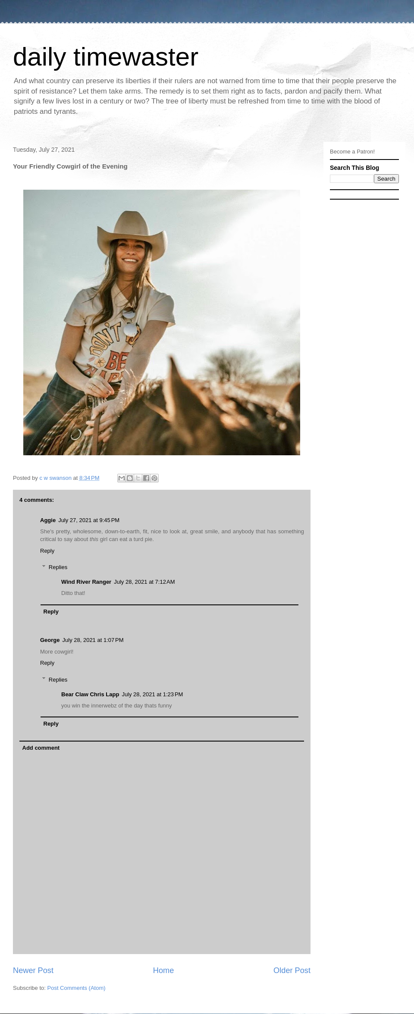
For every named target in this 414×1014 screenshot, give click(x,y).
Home (163, 970)
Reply (47, 551)
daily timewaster (105, 56)
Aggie (48, 520)
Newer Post (33, 970)
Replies (58, 567)
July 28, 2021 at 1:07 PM (93, 640)
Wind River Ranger (86, 582)
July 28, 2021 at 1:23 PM (152, 694)
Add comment (41, 748)
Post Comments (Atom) (76, 988)
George (50, 640)
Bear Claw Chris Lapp (90, 694)
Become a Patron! (352, 151)
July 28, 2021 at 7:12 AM (144, 582)
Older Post (291, 970)
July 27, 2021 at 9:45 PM (88, 520)
